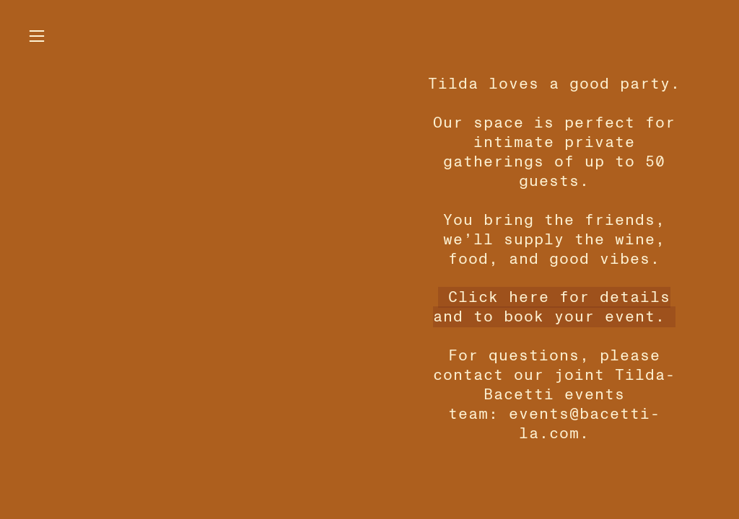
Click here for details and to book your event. (552, 307)
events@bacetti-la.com (585, 424)
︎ (37, 36)
